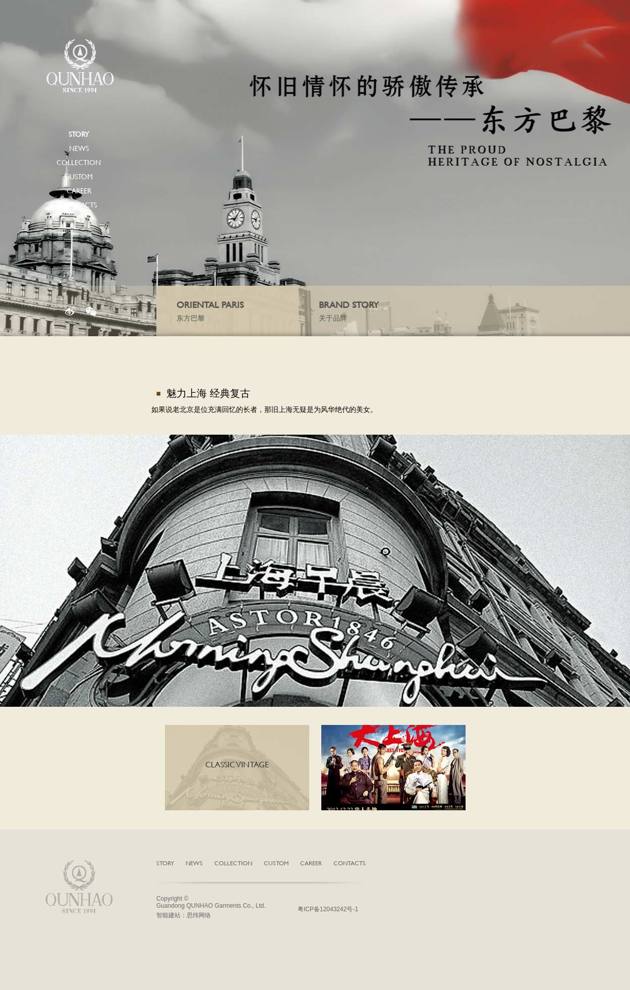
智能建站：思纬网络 (183, 915)
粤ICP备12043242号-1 (328, 909)
